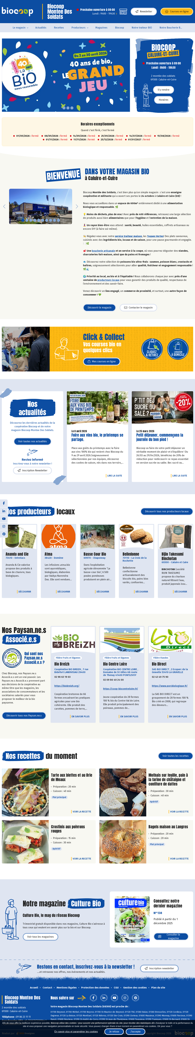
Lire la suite (115, 475)
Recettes (59, 27)
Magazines (101, 27)
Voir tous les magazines (40, 936)
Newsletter (143, 11)
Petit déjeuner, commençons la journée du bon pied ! (159, 437)
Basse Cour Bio (95, 554)
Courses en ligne (177, 11)
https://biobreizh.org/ (66, 685)
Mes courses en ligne (102, 361)
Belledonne (131, 554)
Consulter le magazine (169, 936)
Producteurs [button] (78, 27)
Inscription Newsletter (32, 470)
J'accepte (135, 1031)
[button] (4, 75)
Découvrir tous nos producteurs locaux (167, 511)
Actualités (40, 27)
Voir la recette (82, 811)
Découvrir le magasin (99, 307)
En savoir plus (81, 716)
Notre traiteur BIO (142, 27)
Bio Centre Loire (115, 664)
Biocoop (119, 27)
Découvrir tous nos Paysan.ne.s (24, 715)
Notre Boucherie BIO (171, 27)
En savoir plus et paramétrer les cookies (76, 1031)
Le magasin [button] (19, 27)
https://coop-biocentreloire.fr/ (120, 688)
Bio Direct (159, 664)
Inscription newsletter (159, 968)
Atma (48, 554)
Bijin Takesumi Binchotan (175, 556)
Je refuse (114, 1031)
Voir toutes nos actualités (32, 441)
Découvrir (26, 591)
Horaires (163, 99)
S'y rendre (163, 89)
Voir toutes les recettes (176, 755)
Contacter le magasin (138, 307)
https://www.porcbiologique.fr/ (170, 685)
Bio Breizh (61, 664)
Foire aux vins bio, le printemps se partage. (97, 437)
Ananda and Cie (17, 554)
